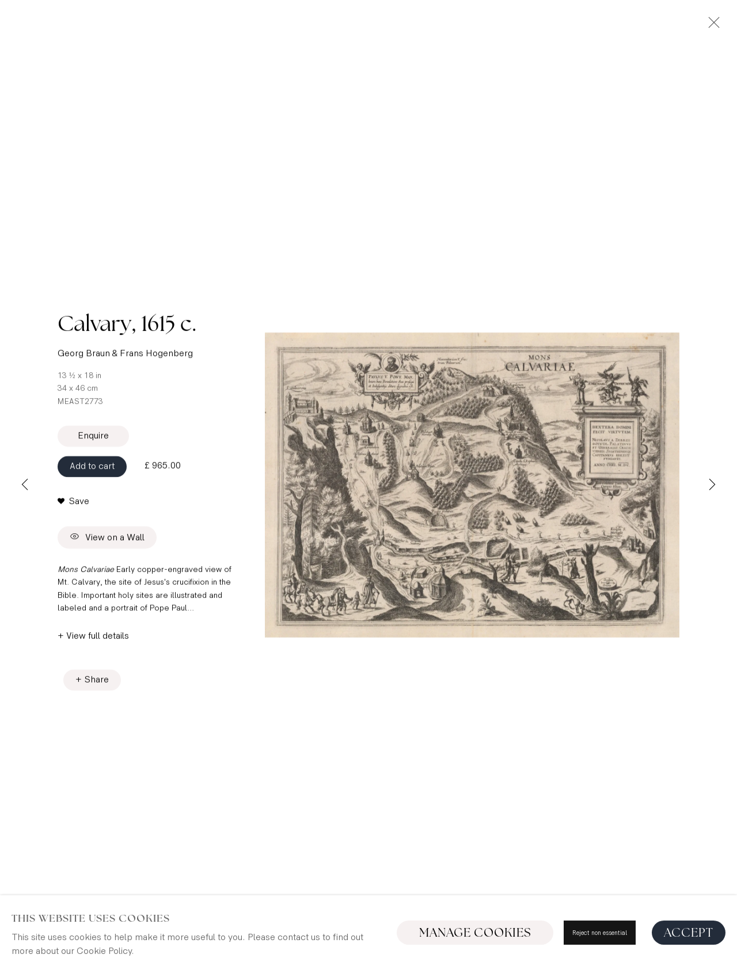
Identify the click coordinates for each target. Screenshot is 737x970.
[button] (73, 504)
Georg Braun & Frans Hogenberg (125, 357)
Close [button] (711, 26)
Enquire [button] (93, 438)
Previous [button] (25, 485)
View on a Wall (107, 541)
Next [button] (712, 485)
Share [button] (97, 683)
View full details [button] (97, 638)
